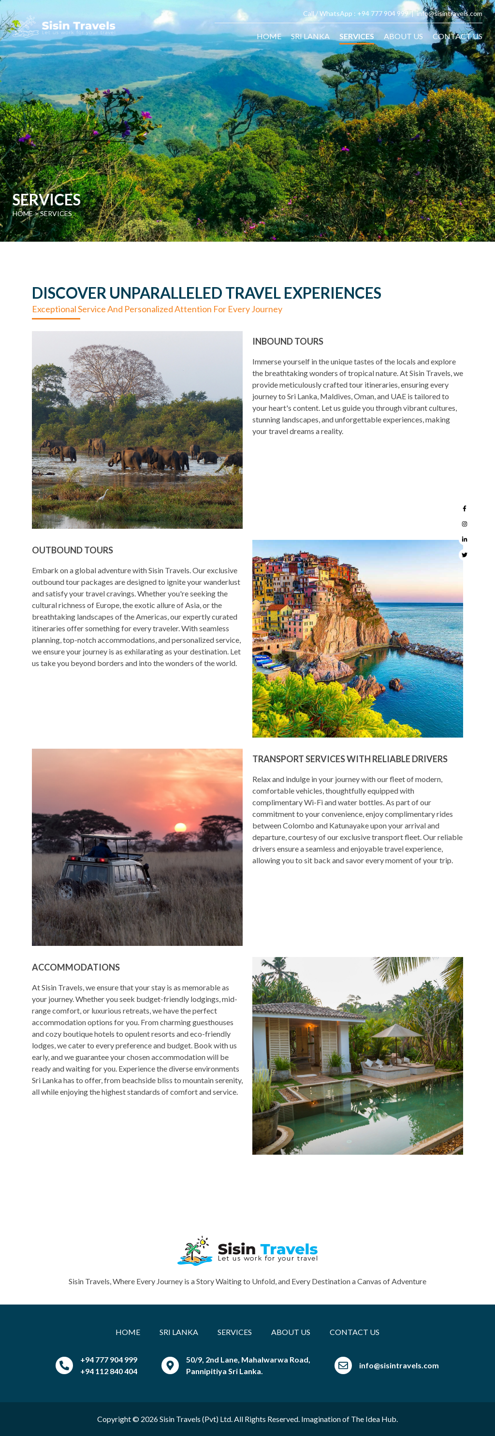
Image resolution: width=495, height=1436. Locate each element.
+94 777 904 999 (382, 13)
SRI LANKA (310, 36)
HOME (269, 36)
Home (23, 213)
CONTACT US (457, 36)
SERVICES (356, 36)
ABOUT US (403, 36)
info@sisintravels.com (449, 13)
